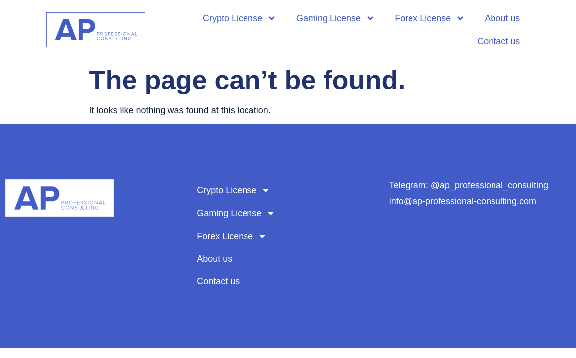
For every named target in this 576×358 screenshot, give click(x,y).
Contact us (498, 41)
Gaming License (335, 18)
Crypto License (239, 18)
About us (502, 18)
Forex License (430, 18)
